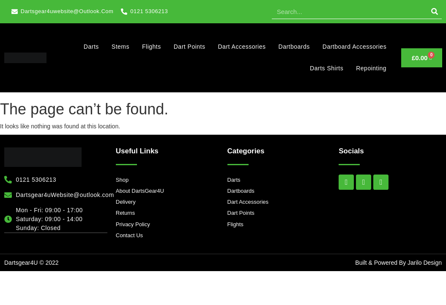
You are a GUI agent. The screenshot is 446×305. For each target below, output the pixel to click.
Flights (151, 46)
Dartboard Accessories (354, 46)
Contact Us (129, 235)
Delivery (126, 202)
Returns (125, 213)
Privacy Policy (133, 224)
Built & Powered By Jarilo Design (398, 262)
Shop (122, 180)
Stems (120, 46)
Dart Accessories (241, 46)
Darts (91, 46)
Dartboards (294, 46)
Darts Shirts (326, 68)
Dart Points (189, 46)
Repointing (371, 68)
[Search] (434, 11)
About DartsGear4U (140, 191)
